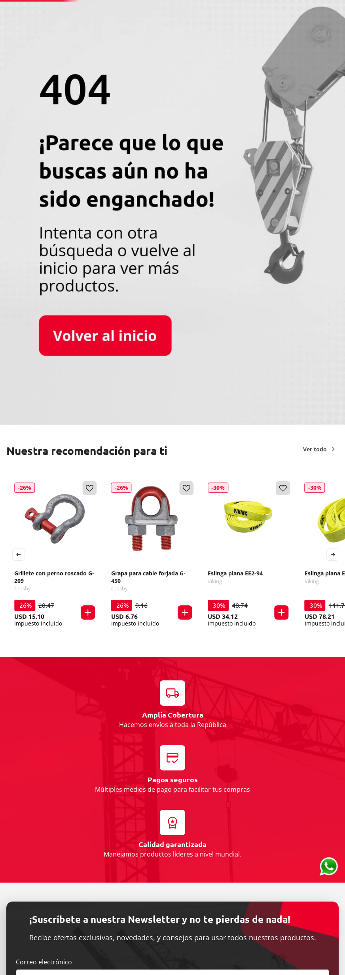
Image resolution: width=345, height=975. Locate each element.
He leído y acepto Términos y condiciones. (80, 785)
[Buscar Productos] (261, 22)
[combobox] (176, 22)
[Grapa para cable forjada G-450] (133, 318)
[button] (77, 388)
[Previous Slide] (18, 318)
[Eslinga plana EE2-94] (218, 318)
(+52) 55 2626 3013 (206, 6)
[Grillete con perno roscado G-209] (49, 318)
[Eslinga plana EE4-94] (303, 318)
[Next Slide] (332, 318)
